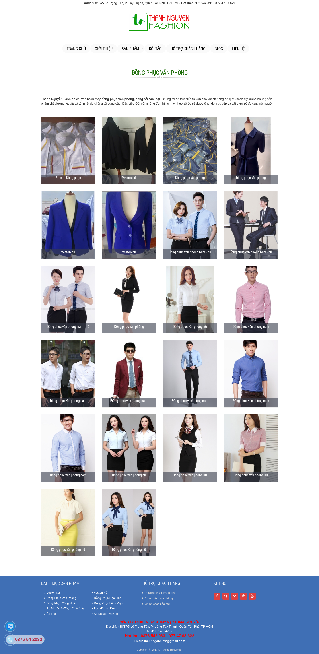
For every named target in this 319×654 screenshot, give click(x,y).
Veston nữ (129, 177)
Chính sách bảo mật (157, 603)
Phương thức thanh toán (160, 592)
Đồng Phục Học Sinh (106, 598)
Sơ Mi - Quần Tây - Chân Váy (64, 608)
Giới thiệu (104, 48)
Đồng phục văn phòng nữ (190, 326)
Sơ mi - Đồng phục (68, 177)
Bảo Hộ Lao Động (104, 608)
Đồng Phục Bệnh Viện (107, 603)
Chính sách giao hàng (159, 598)
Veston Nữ (100, 592)
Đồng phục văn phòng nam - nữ (190, 252)
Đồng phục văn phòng (190, 177)
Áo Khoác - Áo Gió (105, 613)
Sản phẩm (130, 48)
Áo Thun (50, 613)
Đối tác (155, 48)
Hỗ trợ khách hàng (188, 48)
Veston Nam (53, 592)
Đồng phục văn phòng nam (251, 326)
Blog (219, 48)
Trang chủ (76, 48)
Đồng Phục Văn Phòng (60, 598)
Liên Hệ (238, 48)
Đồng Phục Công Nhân (60, 603)
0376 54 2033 (28, 639)
